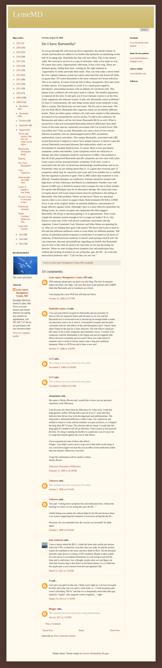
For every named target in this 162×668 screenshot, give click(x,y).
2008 (18, 102)
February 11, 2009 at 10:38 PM (63, 471)
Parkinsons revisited (23, 207)
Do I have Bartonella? (24, 164)
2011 (18, 88)
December (23, 106)
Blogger (52, 609)
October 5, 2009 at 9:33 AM (61, 489)
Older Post (115, 630)
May (21, 243)
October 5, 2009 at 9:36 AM (61, 530)
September (24, 125)
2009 (18, 97)
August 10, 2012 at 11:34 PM (62, 599)
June (21, 239)
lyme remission (56, 540)
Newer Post (48, 630)
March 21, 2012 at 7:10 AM (61, 571)
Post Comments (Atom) (64, 636)
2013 (18, 79)
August (22, 130)
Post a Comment (53, 624)
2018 (18, 56)
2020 (18, 47)
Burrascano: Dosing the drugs (24, 152)
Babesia (22, 158)
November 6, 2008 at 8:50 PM (62, 367)
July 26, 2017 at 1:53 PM (60, 617)
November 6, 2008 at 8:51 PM (62, 386)
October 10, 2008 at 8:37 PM (62, 298)
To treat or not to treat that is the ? (24, 199)
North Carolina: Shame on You (24, 217)
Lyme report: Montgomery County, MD (68, 277)
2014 (18, 75)
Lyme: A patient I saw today (24, 190)
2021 (18, 43)
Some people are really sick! (24, 180)
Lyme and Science (23, 227)
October (23, 120)
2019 (18, 52)
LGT (51, 359)
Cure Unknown (24, 171)
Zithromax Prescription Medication (65, 466)
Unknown (53, 481)
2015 (18, 70)
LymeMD (28, 14)
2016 (18, 66)
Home (81, 630)
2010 (18, 93)
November (23, 113)
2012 (18, 84)
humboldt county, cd (59, 308)
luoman (86, 653)
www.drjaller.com (138, 73)
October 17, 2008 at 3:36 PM (62, 349)
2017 (18, 61)
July (21, 234)
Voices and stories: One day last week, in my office (25, 139)
